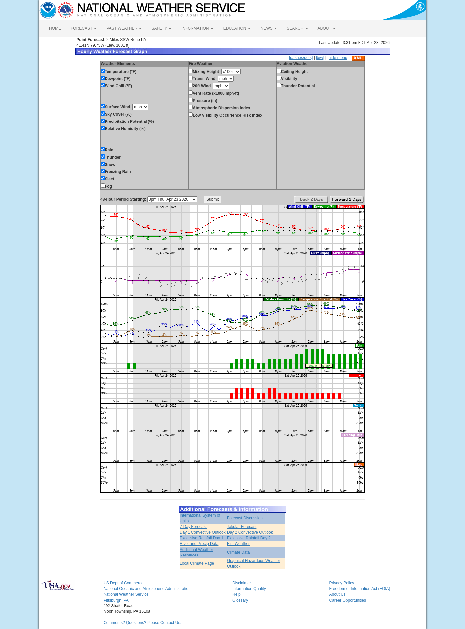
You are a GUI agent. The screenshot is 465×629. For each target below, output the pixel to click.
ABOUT (327, 28)
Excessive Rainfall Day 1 (201, 538)
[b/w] (320, 57)
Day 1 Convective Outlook (203, 532)
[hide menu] (337, 57)
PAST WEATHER (124, 28)
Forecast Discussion (245, 518)
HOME (55, 28)
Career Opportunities (347, 600)
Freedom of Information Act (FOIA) (359, 588)
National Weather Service (126, 594)
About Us (337, 594)
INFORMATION (197, 28)
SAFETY (161, 28)
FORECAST (84, 28)
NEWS (269, 28)
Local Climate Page (197, 563)
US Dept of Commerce (124, 583)
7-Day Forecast (193, 526)
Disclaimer (241, 583)
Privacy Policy (341, 583)
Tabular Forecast (241, 526)
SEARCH (297, 28)
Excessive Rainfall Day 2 (249, 538)
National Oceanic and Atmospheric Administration (147, 588)
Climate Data (238, 552)
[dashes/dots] (301, 57)
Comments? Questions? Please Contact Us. (142, 622)
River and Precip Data (199, 543)
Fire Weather (238, 543)
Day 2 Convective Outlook (250, 532)
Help (236, 594)
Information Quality (249, 588)
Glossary (240, 600)
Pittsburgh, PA (116, 600)
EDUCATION (237, 28)
